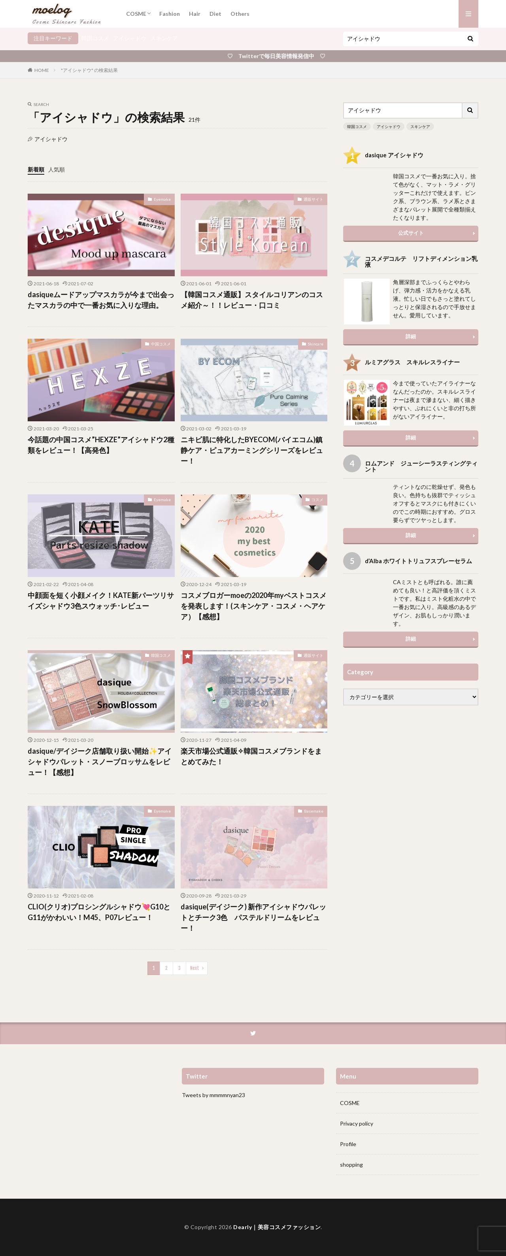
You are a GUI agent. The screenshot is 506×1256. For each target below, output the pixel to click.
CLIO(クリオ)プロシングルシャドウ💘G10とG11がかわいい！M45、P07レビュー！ (99, 912)
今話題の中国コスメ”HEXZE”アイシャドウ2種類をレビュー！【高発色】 (101, 444)
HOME (41, 70)
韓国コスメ (95, 38)
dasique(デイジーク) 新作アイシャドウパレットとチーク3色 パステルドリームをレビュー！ (253, 917)
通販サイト (313, 199)
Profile (348, 1144)
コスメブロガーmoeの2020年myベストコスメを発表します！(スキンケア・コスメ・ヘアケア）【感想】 (254, 606)
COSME (136, 13)
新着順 (36, 169)
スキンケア (164, 38)
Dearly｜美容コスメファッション (277, 1227)
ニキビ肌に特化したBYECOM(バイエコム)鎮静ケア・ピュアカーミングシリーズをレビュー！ (252, 450)
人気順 (56, 169)
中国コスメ (161, 343)
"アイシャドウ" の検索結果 (89, 70)
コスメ (317, 499)
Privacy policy (356, 1123)
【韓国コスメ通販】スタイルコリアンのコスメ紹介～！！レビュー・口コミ (252, 299)
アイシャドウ (129, 38)
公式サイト (411, 233)
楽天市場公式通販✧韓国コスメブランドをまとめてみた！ (251, 756)
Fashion (169, 13)
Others (239, 13)
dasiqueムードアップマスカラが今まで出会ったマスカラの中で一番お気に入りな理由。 (101, 299)
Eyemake (162, 199)
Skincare (315, 343)
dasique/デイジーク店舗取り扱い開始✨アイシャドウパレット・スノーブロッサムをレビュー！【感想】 (100, 762)
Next (194, 968)
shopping (351, 1164)
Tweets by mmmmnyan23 (213, 1095)
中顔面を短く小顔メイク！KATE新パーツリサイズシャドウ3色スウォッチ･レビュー (101, 600)
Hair (194, 13)
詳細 (411, 336)
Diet (215, 13)
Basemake (313, 811)
